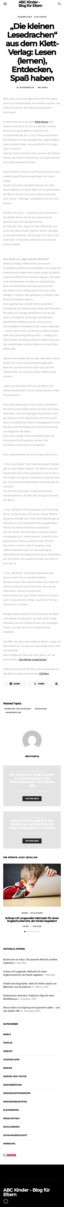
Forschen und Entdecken (18, 709)
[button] (25, 932)
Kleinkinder (11, 1110)
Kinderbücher (25, 17)
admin (26, 926)
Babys (7, 1034)
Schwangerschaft (15, 1135)
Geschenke (41, 709)
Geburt (8, 1051)
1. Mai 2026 (36, 926)
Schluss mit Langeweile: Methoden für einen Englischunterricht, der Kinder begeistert (32, 920)
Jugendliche (11, 1059)
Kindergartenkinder (16, 1093)
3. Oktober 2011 (25, 833)
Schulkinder (40, 17)
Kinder (24, 913)
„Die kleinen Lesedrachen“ (32, 659)
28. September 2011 (25, 791)
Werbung (9, 1143)
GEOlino (44, 673)
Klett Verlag (41, 121)
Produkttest (11, 1118)
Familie (22, 772)
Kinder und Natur (36, 772)
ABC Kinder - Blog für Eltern (26, 1192)
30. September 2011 (25, 87)
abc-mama (42, 87)
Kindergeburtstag (15, 1101)
